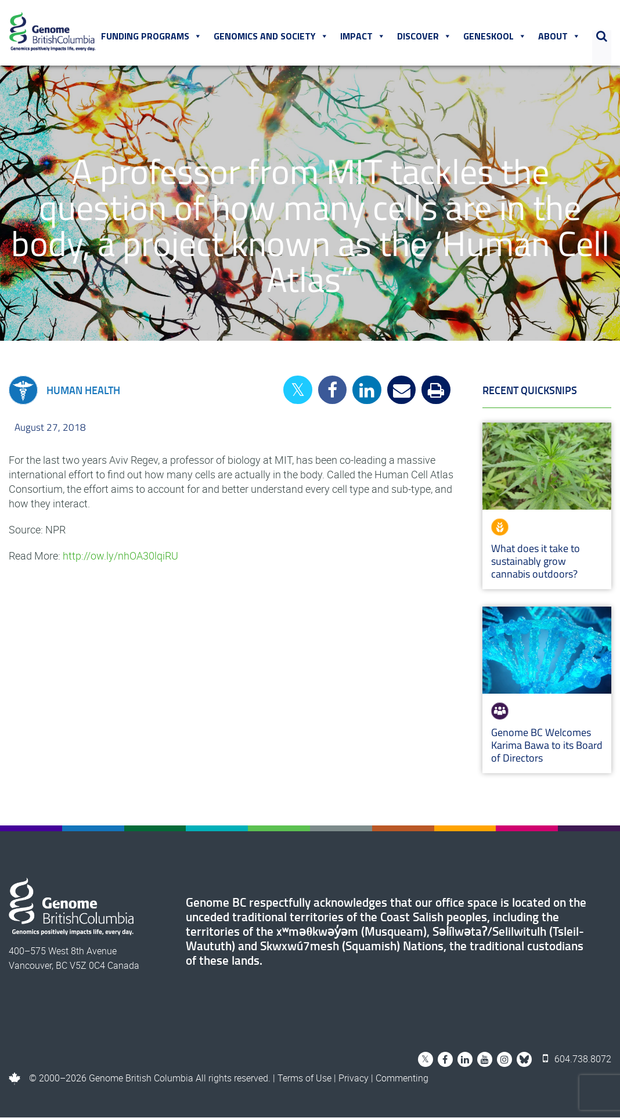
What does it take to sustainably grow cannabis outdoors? (535, 561)
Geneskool (495, 36)
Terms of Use (304, 1078)
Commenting (402, 1078)
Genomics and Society (271, 36)
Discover (424, 36)
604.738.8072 (577, 1059)
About (559, 36)
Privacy (353, 1078)
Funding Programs (151, 36)
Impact (362, 36)
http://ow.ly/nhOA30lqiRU (120, 556)
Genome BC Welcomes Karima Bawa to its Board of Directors (547, 745)
